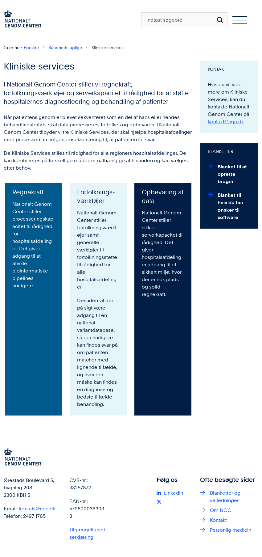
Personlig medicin (230, 530)
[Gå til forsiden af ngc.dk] (20, 20)
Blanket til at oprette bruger (232, 174)
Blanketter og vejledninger (225, 496)
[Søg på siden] (220, 19)
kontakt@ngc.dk (226, 121)
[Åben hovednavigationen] (242, 19)
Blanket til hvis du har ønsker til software (231, 206)
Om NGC (220, 510)
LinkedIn (173, 493)
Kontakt (218, 520)
